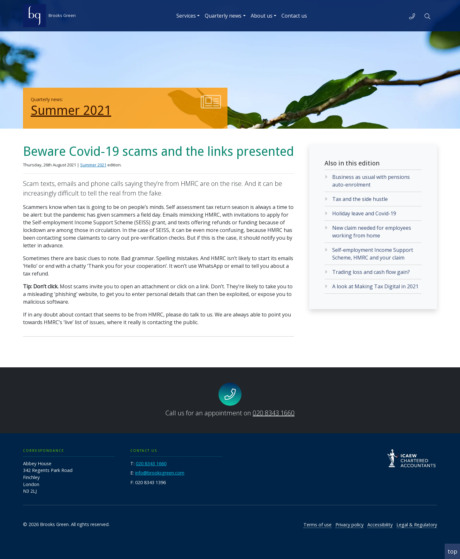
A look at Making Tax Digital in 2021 (375, 286)
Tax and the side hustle (360, 199)
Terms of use (317, 525)
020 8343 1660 (274, 413)
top (452, 551)
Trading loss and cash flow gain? (371, 272)
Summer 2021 (71, 110)
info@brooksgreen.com (159, 473)
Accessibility (380, 525)
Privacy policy (349, 525)
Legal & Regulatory (416, 525)
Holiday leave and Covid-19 (364, 213)
